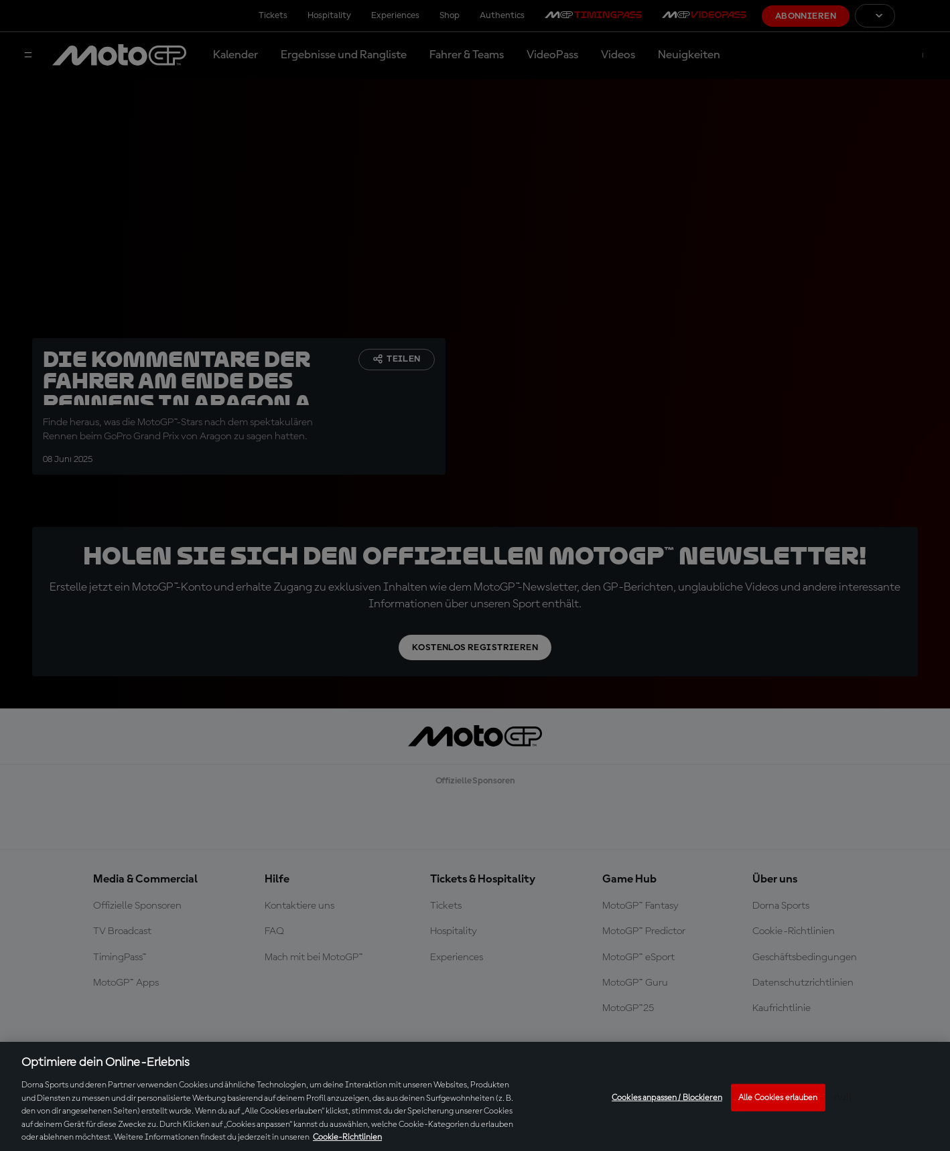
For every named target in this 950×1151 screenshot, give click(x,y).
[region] (475, 1096)
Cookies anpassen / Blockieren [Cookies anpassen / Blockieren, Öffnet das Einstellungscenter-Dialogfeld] (667, 1097)
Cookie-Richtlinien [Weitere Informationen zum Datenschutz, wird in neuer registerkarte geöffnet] (347, 1137)
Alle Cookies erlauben (778, 1097)
